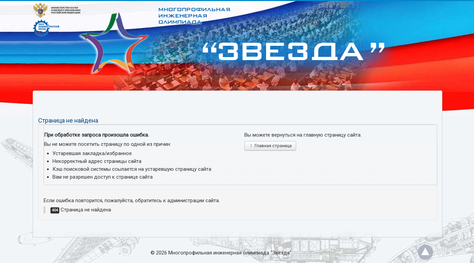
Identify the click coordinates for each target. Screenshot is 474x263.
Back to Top (425, 252)
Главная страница (270, 145)
